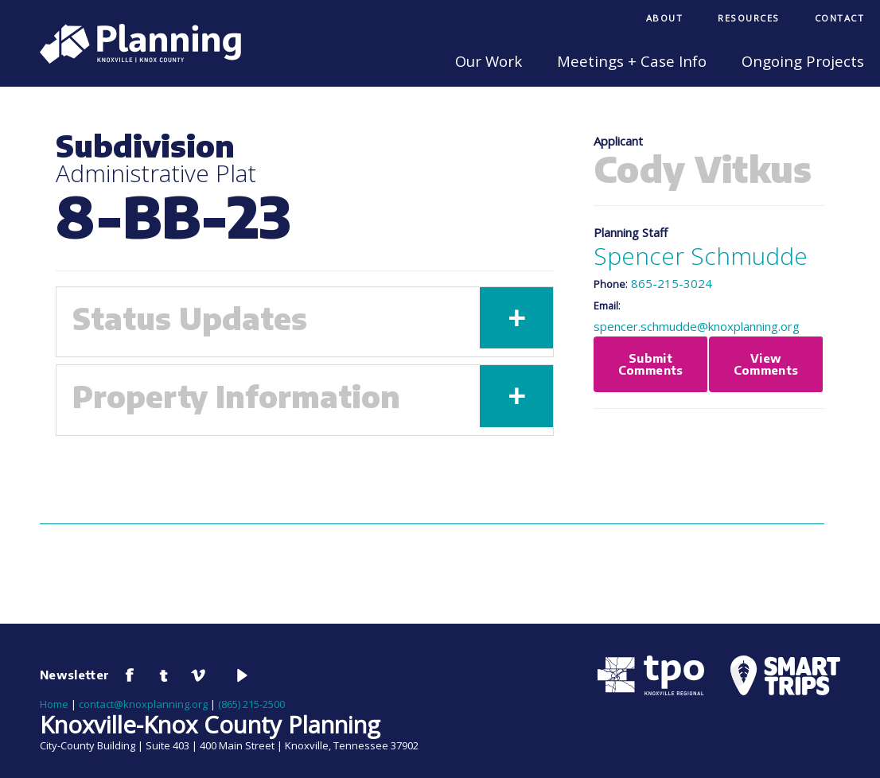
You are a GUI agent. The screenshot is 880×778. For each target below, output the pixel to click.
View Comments (766, 364)
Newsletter (75, 674)
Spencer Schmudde (701, 255)
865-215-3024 (671, 283)
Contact (840, 18)
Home (54, 704)
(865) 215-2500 (251, 704)
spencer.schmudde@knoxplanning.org (697, 326)
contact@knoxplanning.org (143, 704)
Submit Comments (650, 364)
